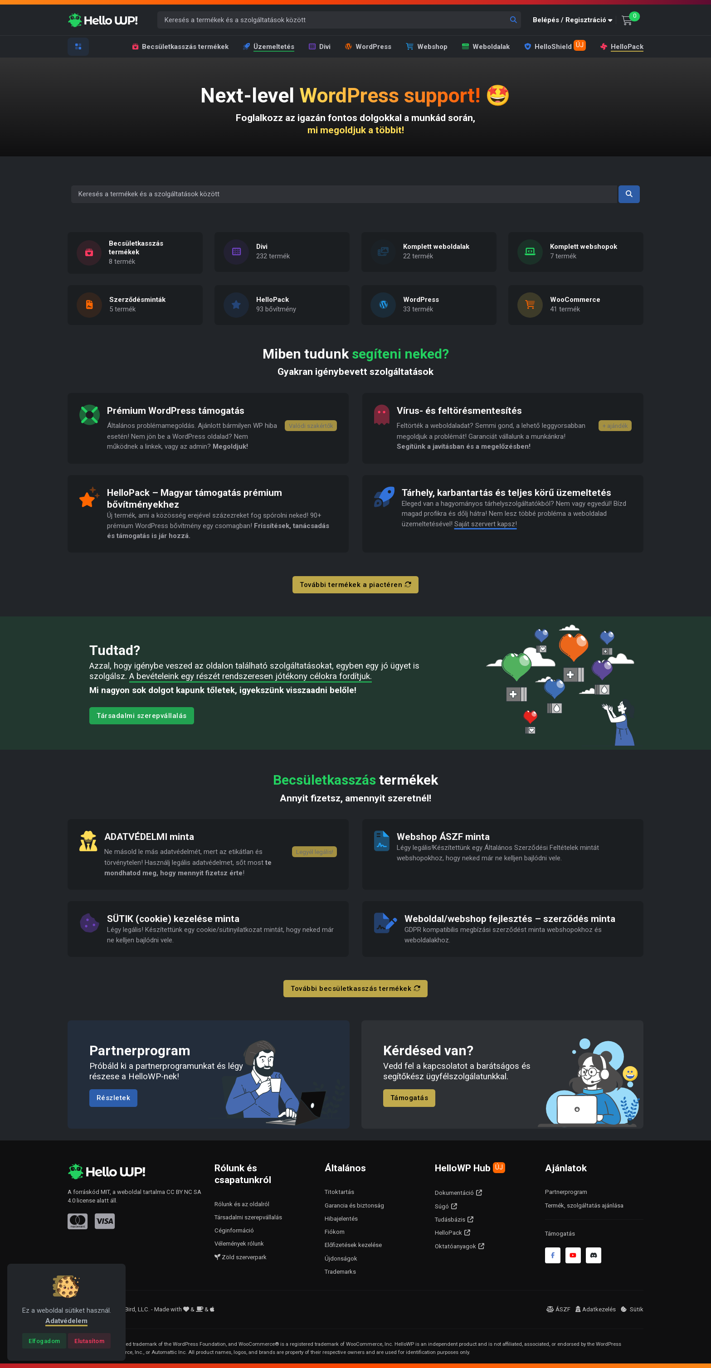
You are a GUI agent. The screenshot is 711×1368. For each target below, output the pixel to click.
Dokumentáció (454, 1192)
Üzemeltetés (268, 47)
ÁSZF (558, 1309)
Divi (320, 47)
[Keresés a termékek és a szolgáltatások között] (339, 20)
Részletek (114, 1098)
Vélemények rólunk (239, 1243)
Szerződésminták (137, 300)
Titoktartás (339, 1192)
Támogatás (409, 1098)
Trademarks (340, 1271)
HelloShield (555, 45)
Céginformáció (234, 1230)
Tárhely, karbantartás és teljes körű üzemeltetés (507, 492)
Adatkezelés (595, 1309)
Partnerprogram (566, 1192)
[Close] (44, 1341)
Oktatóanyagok (455, 1246)
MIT (105, 1192)
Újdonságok (341, 1258)
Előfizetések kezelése (353, 1245)
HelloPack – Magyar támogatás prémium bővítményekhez (195, 498)
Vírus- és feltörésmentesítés (459, 410)
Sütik (632, 1309)
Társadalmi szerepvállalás (142, 716)
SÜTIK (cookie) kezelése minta (173, 918)
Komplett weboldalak (436, 247)
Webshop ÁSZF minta (444, 836)
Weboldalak (486, 47)
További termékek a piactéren (355, 585)
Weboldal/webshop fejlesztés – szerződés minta (510, 918)
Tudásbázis (450, 1219)
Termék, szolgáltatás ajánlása (584, 1205)
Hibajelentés (341, 1218)
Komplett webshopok (583, 247)
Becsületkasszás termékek (180, 47)
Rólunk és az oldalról (241, 1204)
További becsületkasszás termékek (355, 989)
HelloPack (621, 46)
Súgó (442, 1206)
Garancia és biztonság (354, 1205)
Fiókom (335, 1231)
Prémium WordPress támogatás (176, 410)
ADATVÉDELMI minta (149, 836)
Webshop (427, 47)
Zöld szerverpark (240, 1257)
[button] (574, 20)
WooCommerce (575, 300)
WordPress (368, 47)
